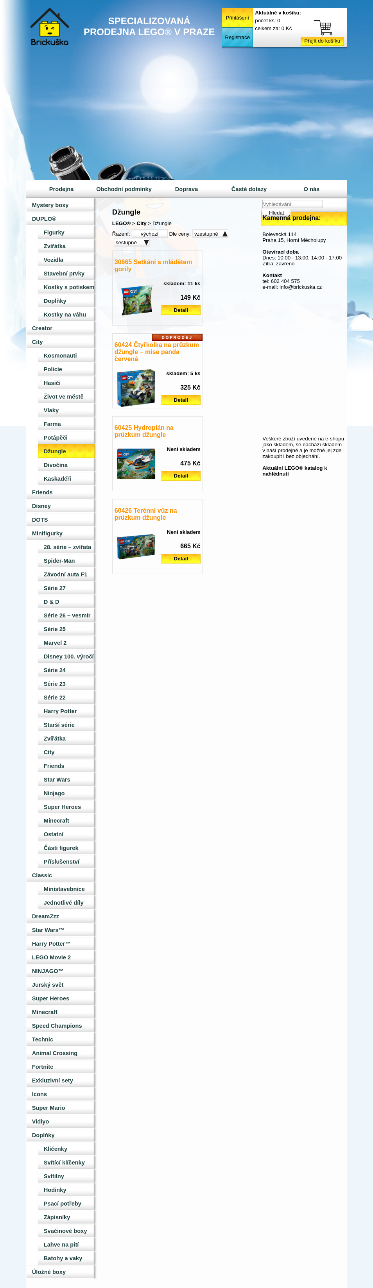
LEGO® (121, 223)
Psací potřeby (62, 1203)
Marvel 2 (55, 643)
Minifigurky (47, 533)
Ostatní (54, 834)
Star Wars (57, 779)
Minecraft (56, 821)
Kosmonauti (60, 355)
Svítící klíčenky (64, 1162)
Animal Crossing (54, 1053)
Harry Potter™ (51, 944)
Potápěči (56, 438)
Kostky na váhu (65, 314)
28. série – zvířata (67, 547)
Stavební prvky (64, 273)
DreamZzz (45, 916)
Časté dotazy (249, 189)
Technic (42, 1039)
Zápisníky (57, 1217)
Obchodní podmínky (124, 189)
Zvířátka (55, 246)
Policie (53, 369)
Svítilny (54, 1176)
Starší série (59, 725)
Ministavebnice (64, 889)
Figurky (54, 232)
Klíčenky (55, 1149)
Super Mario (48, 1108)
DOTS (40, 520)
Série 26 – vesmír (67, 615)
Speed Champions (57, 1026)
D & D (51, 602)
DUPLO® (44, 219)
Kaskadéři (57, 479)
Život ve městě (64, 397)
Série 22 (55, 697)
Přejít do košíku (322, 41)
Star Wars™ (48, 930)
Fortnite (43, 1067)
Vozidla (53, 260)
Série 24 (55, 670)
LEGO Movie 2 (51, 957)
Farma (52, 424)
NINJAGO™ (48, 971)
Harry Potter (60, 711)
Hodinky (55, 1190)
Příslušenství (61, 862)
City (37, 342)
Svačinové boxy (65, 1231)
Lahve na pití (61, 1244)
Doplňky (55, 301)
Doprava (186, 189)
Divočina (56, 465)
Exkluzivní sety (52, 1080)
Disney (41, 506)
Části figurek (61, 848)
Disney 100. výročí (69, 656)
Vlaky (51, 410)
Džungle (55, 451)
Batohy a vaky (63, 1258)
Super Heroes (62, 807)
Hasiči (52, 383)
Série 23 (55, 684)
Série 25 (55, 629)
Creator (42, 328)
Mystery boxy (50, 205)
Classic (42, 875)
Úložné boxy (49, 1272)
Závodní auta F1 (66, 574)
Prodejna (61, 189)
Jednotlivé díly (64, 903)
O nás (312, 189)
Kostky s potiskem (69, 287)
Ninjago (54, 793)
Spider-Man (59, 561)
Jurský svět (48, 985)
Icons (39, 1094)
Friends (42, 492)
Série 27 (55, 588)
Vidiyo (40, 1121)
